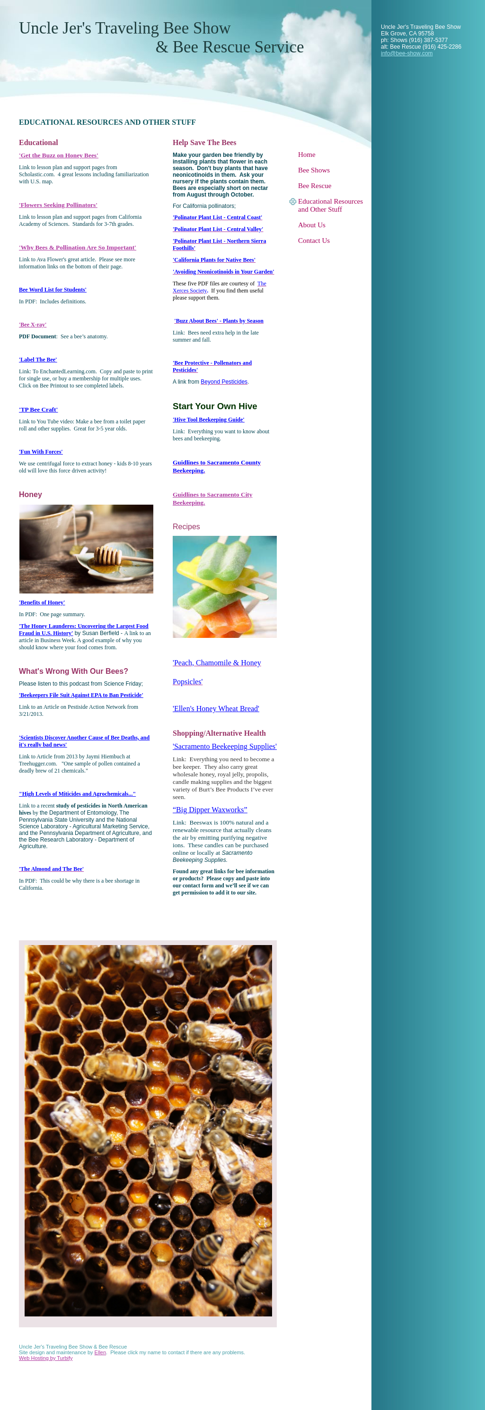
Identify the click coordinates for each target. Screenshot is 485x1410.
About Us (312, 225)
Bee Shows (314, 170)
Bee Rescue (314, 185)
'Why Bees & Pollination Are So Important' (77, 247)
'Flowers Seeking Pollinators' (58, 204)
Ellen (100, 1352)
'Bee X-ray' (32, 324)
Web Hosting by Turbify (46, 1358)
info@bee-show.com (407, 53)
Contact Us (314, 240)
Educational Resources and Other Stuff (330, 205)
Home (307, 154)
